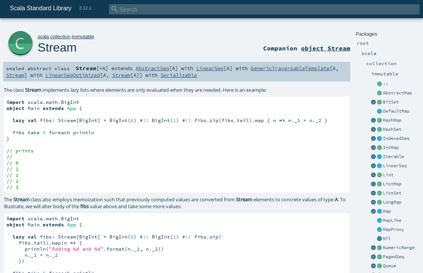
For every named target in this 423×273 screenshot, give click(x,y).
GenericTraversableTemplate (290, 68)
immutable (83, 36)
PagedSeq (393, 256)
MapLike (392, 220)
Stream (56, 47)
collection (60, 36)
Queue (389, 265)
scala (43, 36)
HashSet (392, 129)
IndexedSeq (396, 138)
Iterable (393, 156)
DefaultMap (396, 111)
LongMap (392, 202)
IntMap (391, 147)
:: (385, 83)
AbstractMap (397, 93)
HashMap (392, 120)
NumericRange (399, 247)
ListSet (392, 193)
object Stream (325, 48)
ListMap (392, 184)
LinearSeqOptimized (72, 75)
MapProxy (393, 229)
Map (387, 211)
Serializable (179, 75)
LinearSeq (395, 165)
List (388, 174)
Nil (387, 238)
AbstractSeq (152, 68)
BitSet (391, 102)
